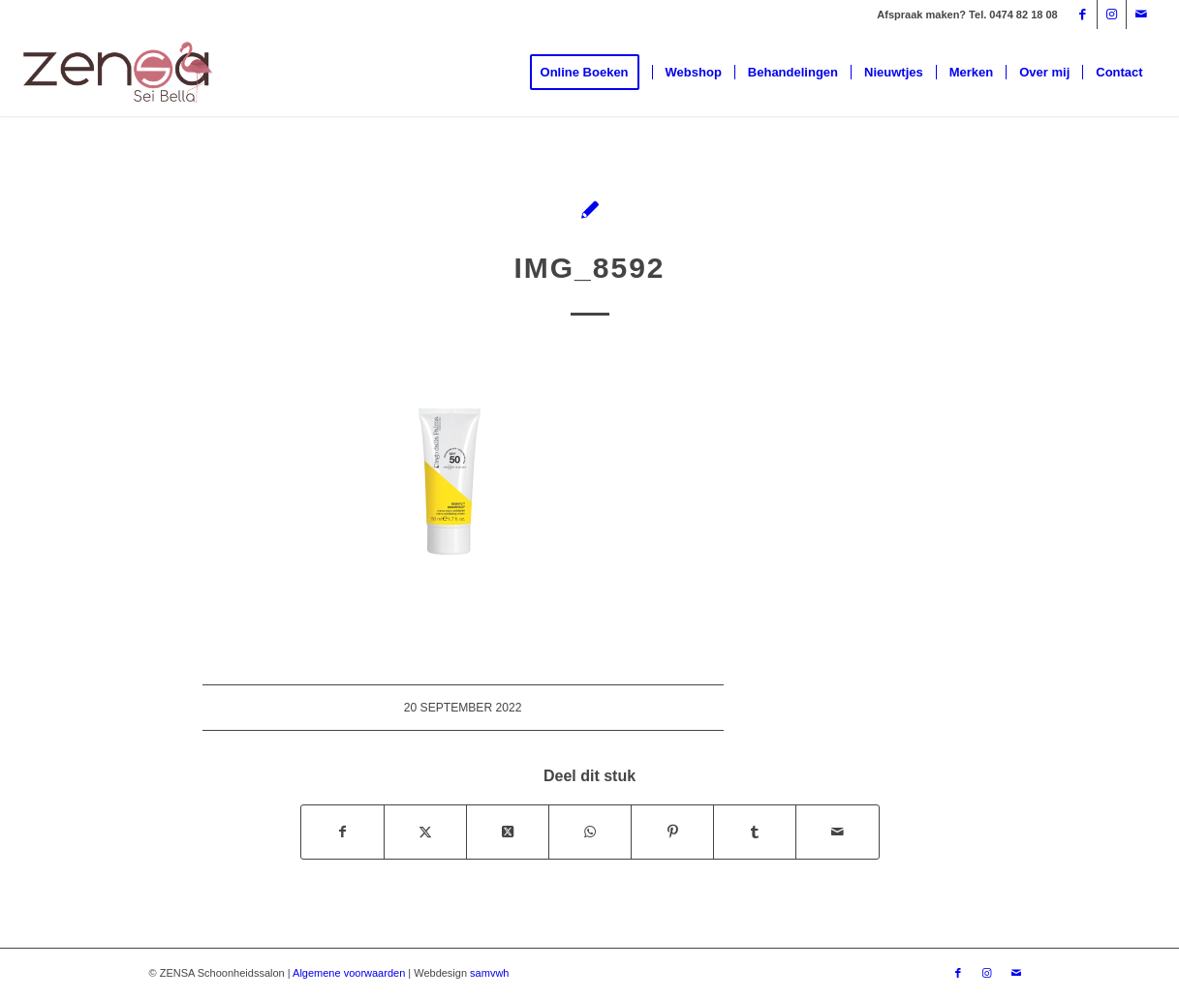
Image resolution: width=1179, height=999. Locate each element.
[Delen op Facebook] (342, 832)
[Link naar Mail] (1141, 14)
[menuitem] (591, 72)
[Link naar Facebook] (1083, 14)
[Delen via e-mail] (837, 832)
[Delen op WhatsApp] (590, 832)
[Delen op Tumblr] (754, 832)
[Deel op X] (507, 832)
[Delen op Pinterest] (672, 832)
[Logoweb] (118, 72)
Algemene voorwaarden (349, 973)
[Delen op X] (425, 832)
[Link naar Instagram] (1112, 14)
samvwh (489, 973)
